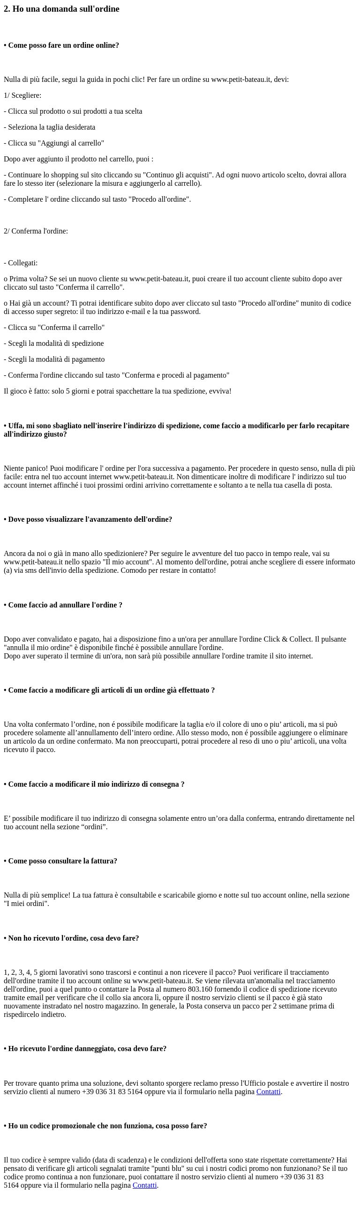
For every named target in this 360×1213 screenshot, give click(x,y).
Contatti (268, 1092)
